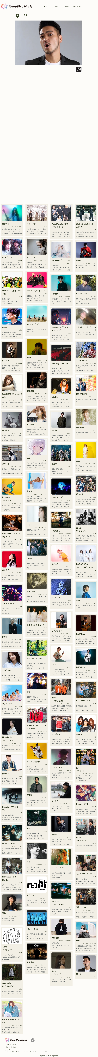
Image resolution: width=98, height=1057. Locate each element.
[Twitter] (33, 1040)
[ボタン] (12, 219)
